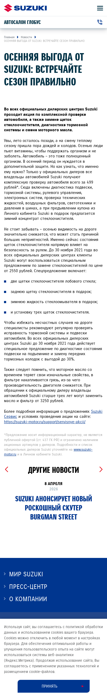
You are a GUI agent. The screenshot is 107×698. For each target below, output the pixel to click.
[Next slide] (100, 469)
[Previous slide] (6, 469)
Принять (49, 686)
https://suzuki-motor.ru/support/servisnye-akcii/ (44, 421)
